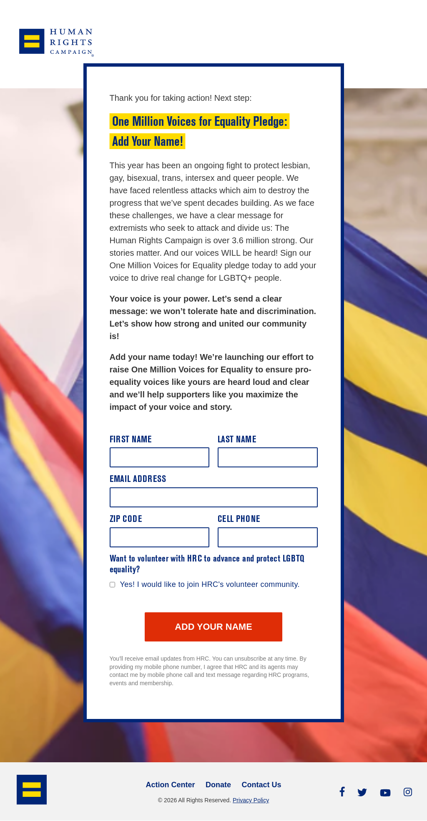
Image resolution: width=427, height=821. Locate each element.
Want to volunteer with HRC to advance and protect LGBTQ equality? (207, 564)
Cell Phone (239, 519)
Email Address (138, 479)
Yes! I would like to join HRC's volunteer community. (210, 584)
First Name (131, 440)
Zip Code (126, 519)
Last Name (237, 440)
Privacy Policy (251, 800)
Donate (218, 785)
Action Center (170, 785)
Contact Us (261, 785)
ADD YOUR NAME (213, 627)
